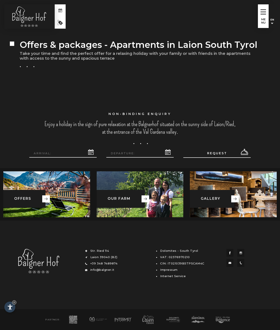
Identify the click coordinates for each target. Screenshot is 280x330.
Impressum (169, 269)
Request (217, 153)
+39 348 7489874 (104, 263)
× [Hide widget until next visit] (14, 302)
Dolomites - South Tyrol (179, 250)
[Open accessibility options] (9, 307)
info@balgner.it (102, 269)
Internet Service (173, 276)
